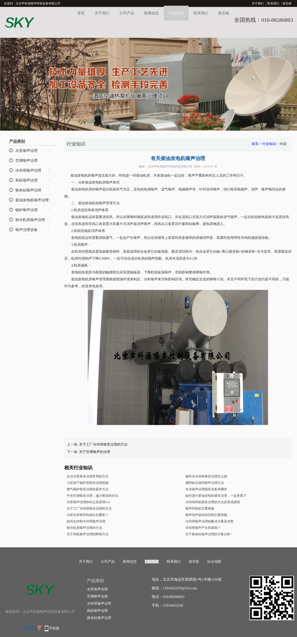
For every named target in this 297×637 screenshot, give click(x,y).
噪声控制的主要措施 (199, 508)
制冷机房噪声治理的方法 (84, 528)
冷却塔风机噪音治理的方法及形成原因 (212, 502)
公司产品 (126, 13)
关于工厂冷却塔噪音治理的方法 (103, 444)
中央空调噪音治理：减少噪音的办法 (92, 495)
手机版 (54, 628)
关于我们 (258, 3)
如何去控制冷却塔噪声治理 (86, 521)
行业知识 (176, 13)
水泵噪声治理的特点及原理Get (88, 502)
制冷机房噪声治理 (30, 220)
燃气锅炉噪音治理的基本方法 (87, 489)
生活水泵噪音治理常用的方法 (87, 476)
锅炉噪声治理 (26, 210)
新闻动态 (151, 13)
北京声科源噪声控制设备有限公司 (170, 166)
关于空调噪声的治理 (94, 452)
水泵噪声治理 (26, 151)
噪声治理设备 (26, 230)
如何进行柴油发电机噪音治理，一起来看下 (215, 495)
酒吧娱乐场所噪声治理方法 (204, 483)
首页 (81, 13)
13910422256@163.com (180, 588)
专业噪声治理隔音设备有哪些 (206, 489)
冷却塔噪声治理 (28, 170)
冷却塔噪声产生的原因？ (203, 528)
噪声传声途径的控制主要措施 (206, 515)
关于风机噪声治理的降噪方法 (87, 534)
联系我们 (273, 3)
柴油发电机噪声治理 (32, 200)
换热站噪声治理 (28, 190)
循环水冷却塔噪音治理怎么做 (206, 476)
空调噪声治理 (26, 161)
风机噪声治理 (26, 180)
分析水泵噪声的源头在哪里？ (87, 515)
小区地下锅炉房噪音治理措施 (87, 483)
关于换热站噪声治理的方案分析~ (208, 534)
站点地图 (214, 561)
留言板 (287, 3)
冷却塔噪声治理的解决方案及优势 (209, 521)
